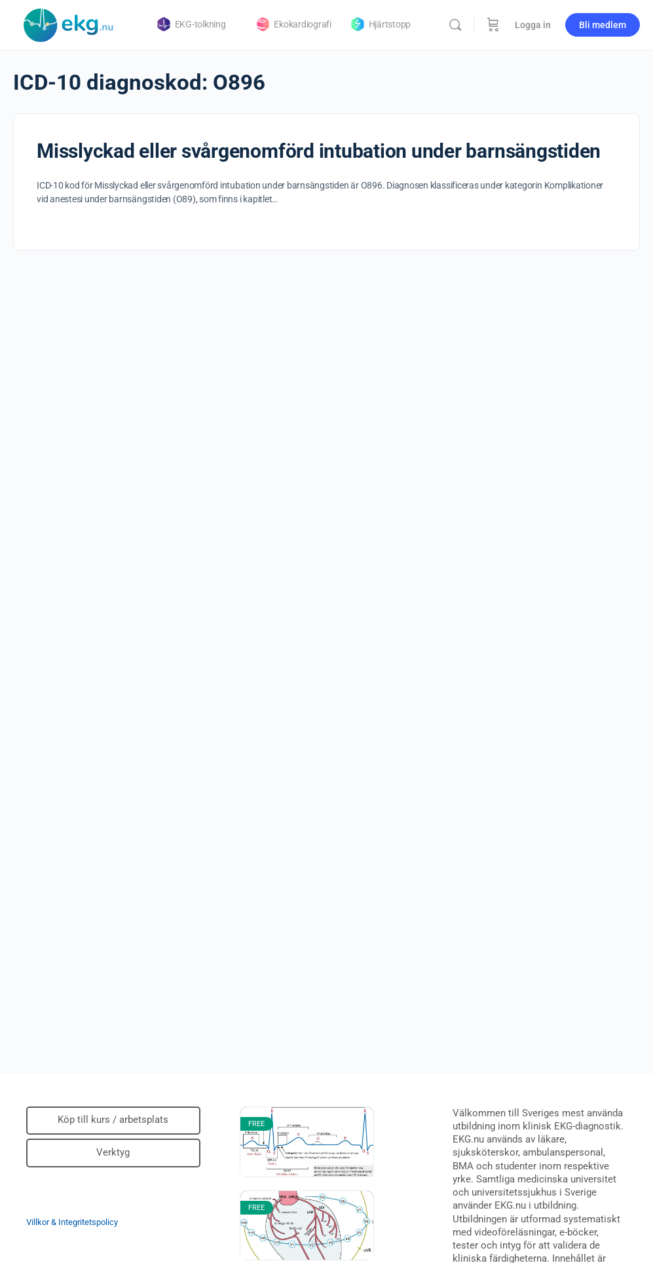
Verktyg (113, 1152)
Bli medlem (602, 25)
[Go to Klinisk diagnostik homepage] (68, 23)
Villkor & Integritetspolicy (72, 1222)
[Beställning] (493, 25)
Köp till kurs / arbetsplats (113, 1120)
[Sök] (455, 25)
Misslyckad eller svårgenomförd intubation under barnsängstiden (319, 150)
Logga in (533, 25)
